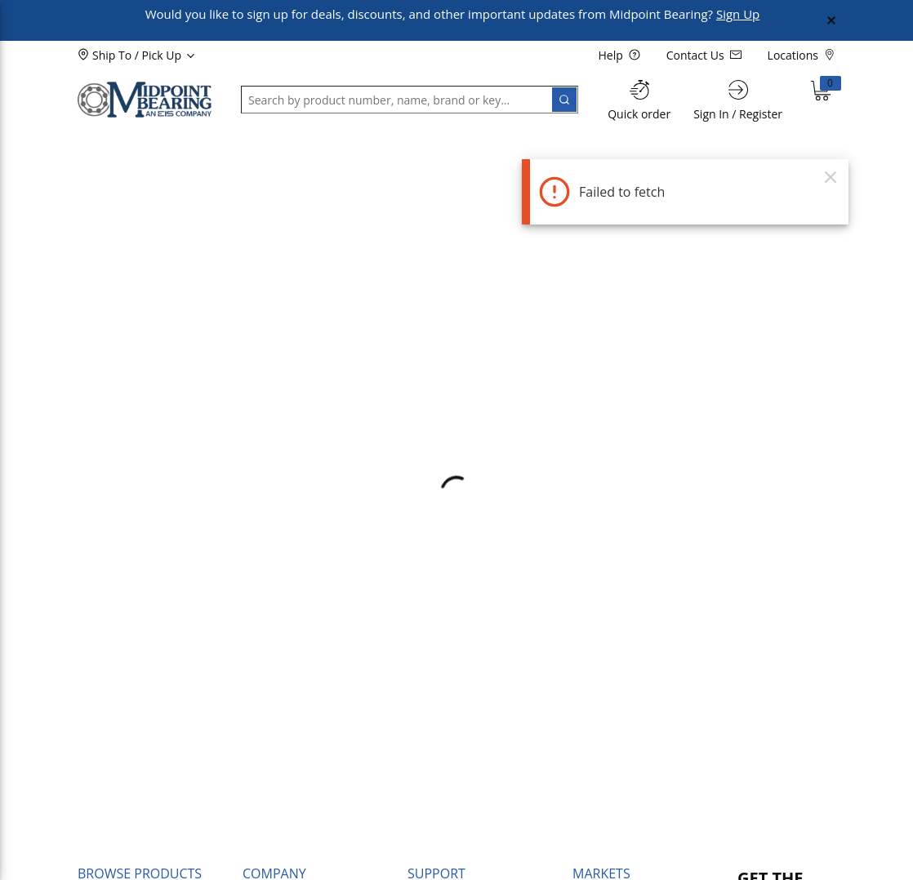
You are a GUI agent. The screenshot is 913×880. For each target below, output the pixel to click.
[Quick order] (639, 100)
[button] (118, 144)
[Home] (145, 99)
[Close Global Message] (831, 20)
